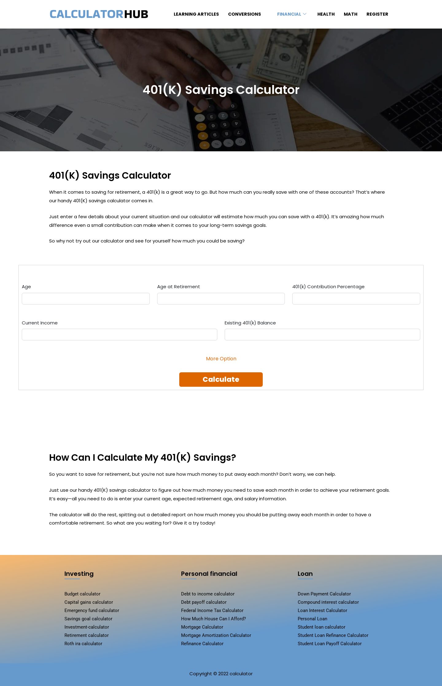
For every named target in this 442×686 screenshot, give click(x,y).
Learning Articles (188, 14)
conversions (241, 14)
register (377, 14)
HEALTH (324, 14)
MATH (349, 14)
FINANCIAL (288, 14)
